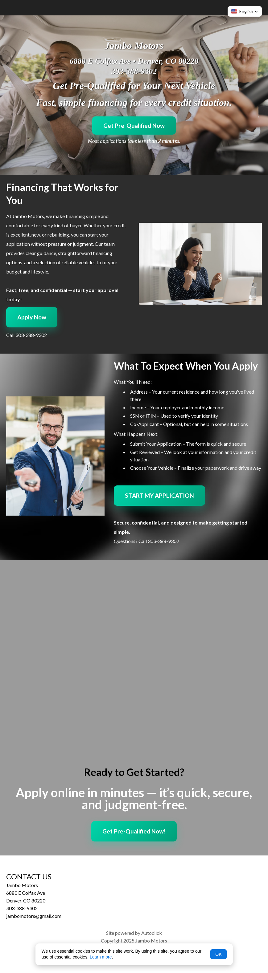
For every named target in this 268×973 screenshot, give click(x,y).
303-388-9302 (134, 71)
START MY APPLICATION (159, 495)
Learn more (101, 957)
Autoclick (151, 933)
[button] (244, 11)
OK (218, 954)
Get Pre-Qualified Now (134, 125)
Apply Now (31, 317)
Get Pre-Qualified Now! (134, 831)
